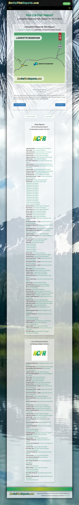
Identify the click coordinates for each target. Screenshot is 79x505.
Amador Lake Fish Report (41, 155)
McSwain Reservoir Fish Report (43, 164)
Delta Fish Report (31, 244)
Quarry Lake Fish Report (40, 467)
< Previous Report (20, 104)
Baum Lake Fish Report (39, 211)
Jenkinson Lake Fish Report (43, 294)
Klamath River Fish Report (41, 206)
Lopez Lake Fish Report (39, 305)
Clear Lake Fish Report (39, 150)
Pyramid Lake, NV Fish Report (42, 291)
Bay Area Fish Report (32, 317)
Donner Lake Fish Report (40, 273)
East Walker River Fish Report (44, 228)
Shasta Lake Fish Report (40, 179)
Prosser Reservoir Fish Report (44, 293)
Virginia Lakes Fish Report (41, 233)
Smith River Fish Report (39, 207)
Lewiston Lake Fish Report (41, 173)
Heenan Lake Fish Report (41, 300)
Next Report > (60, 104)
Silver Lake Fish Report (38, 377)
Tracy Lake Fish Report (39, 253)
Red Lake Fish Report (38, 289)
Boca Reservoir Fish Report (43, 270)
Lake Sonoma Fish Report (41, 153)
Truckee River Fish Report (41, 284)
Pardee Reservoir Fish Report (44, 171)
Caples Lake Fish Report (40, 272)
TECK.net (67, 495)
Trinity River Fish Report (39, 181)
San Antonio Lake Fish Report (44, 303)
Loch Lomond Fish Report (41, 455)
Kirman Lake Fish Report (40, 239)
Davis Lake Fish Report (38, 214)
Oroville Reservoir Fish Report (42, 169)
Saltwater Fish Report (32, 183)
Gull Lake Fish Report (38, 242)
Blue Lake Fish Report (39, 268)
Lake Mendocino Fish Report (44, 152)
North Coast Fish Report (33, 202)
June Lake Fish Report (38, 240)
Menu (10, 8)
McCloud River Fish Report (42, 174)
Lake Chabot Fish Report (41, 326)
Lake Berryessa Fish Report (43, 148)
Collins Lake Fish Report (40, 159)
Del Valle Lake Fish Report (41, 331)
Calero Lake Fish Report (40, 322)
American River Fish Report (43, 254)
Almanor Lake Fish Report (41, 209)
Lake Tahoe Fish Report (39, 282)
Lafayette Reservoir (25, 30)
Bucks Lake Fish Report (39, 213)
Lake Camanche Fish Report (44, 157)
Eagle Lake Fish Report (39, 216)
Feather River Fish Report (41, 256)
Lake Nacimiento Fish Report (44, 301)
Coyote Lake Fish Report (40, 446)
